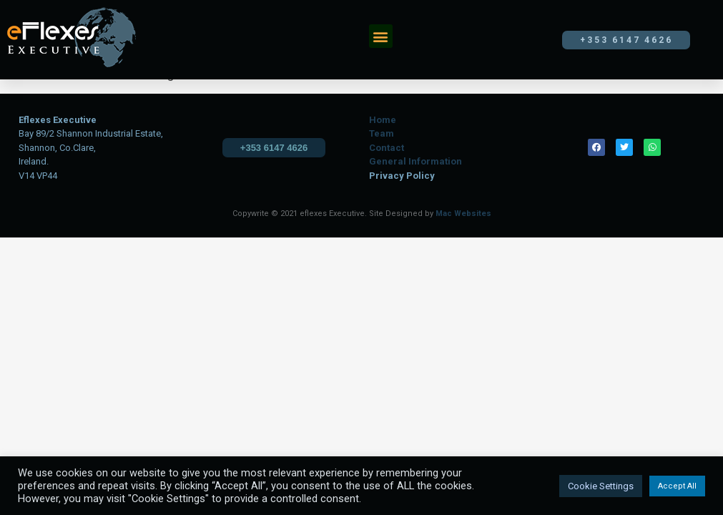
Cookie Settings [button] (601, 486)
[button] (381, 36)
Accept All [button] (677, 486)
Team (381, 133)
